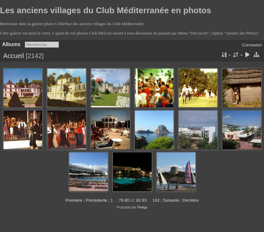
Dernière (191, 200)
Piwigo (142, 207)
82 (138, 200)
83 (144, 200)
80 (127, 200)
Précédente (96, 200)
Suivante (171, 200)
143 (156, 200)
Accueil (13, 55)
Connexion (252, 45)
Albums (11, 44)
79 (121, 200)
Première (73, 200)
